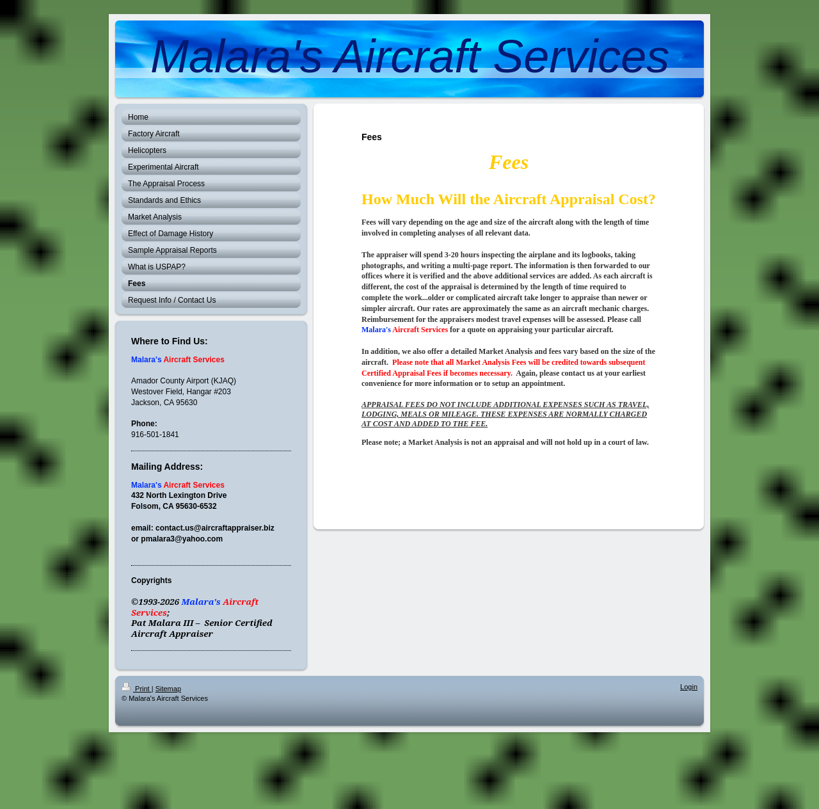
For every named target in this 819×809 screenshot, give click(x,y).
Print (137, 689)
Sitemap (168, 689)
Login (688, 687)
